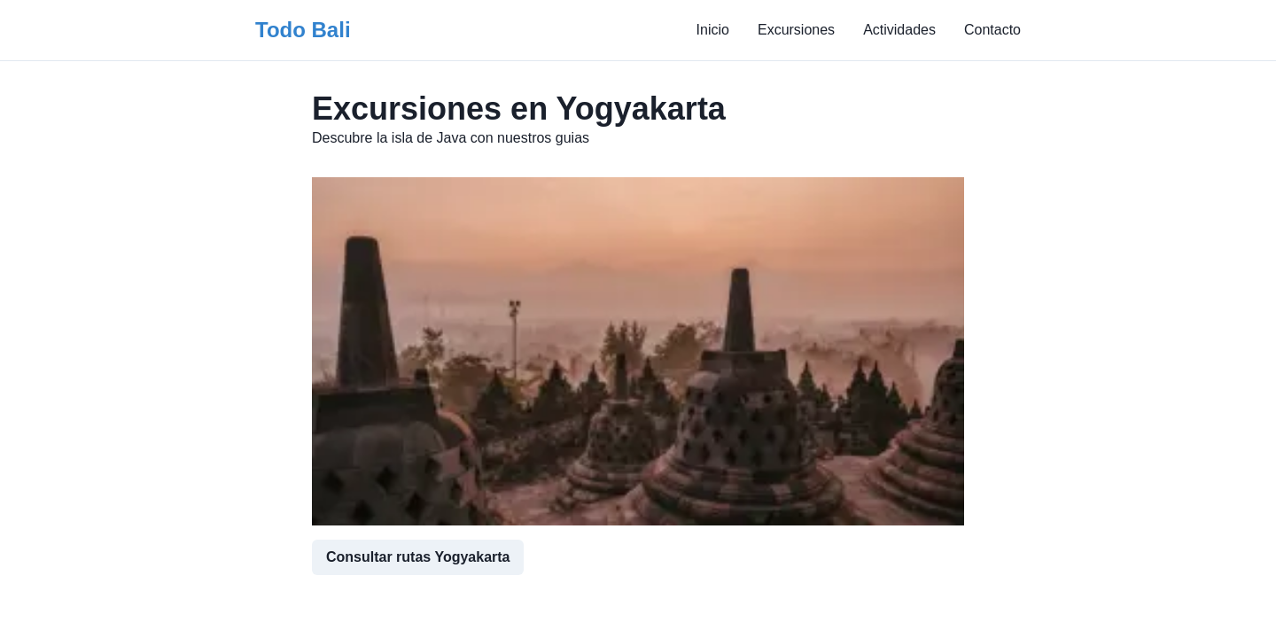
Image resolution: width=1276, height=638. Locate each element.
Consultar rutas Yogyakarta (418, 556)
